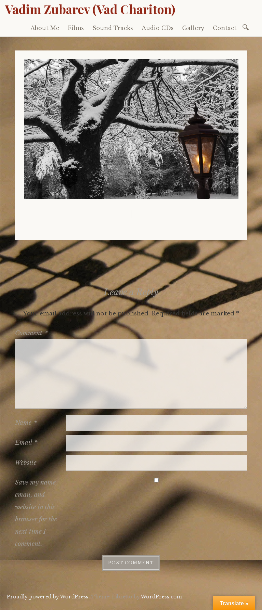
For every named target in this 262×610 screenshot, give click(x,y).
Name (26, 423)
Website (26, 462)
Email (26, 442)
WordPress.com (161, 597)
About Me (44, 28)
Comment (31, 333)
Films (76, 28)
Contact (224, 28)
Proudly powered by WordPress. (48, 597)
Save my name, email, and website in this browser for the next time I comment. (36, 513)
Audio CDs (158, 28)
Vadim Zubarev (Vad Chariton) (90, 9)
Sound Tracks (112, 28)
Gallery (193, 28)
